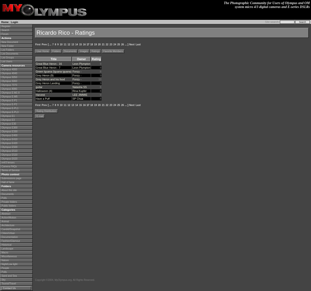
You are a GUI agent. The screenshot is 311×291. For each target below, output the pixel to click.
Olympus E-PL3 (9, 112)
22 (107, 44)
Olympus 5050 (9, 77)
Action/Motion (8, 217)
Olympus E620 (9, 158)
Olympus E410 (9, 139)
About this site (9, 190)
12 (69, 44)
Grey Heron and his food (50, 79)
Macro (4, 252)
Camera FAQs (9, 166)
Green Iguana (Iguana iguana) (53, 71)
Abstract (5, 213)
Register (5, 26)
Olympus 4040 (9, 73)
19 (95, 44)
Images (84, 51)
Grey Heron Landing (48, 83)
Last (138, 44)
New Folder (7, 46)
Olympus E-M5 (9, 96)
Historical (6, 244)
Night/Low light (9, 264)
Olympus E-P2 (9, 104)
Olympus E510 (9, 151)
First (38, 44)
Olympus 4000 (9, 69)
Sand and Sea (9, 276)
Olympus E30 (8, 123)
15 (80, 44)
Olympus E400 (9, 135)
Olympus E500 (9, 147)
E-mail (39, 116)
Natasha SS (79, 87)
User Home (42, 51)
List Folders (7, 49)
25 (118, 44)
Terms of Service (10, 170)
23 (111, 44)
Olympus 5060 (9, 81)
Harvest (40, 94)
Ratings (95, 51)
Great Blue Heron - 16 (49, 63)
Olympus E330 (9, 131)
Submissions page (11, 178)
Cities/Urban (8, 233)
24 (114, 44)
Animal (5, 221)
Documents (7, 194)
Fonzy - (76, 71)
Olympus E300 (9, 127)
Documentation (9, 237)
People (5, 268)
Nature (5, 260)
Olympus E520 (9, 155)
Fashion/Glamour (10, 241)
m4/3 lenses (8, 162)
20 (99, 44)
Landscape (7, 248)
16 (84, 44)
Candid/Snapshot (10, 229)
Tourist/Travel (8, 283)
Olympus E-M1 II (10, 92)
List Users (6, 61)
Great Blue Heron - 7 (48, 67)
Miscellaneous (9, 256)
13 (72, 44)
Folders (56, 51)
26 (122, 44)
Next (132, 44)
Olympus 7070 (9, 85)
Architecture (7, 225)
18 (91, 44)
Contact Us (9, 288)
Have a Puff (43, 98)
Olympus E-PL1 (9, 108)
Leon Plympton (81, 63)
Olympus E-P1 (9, 100)
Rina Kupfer (79, 90)
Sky (3, 279)
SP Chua (77, 98)
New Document (9, 42)
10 (61, 44)
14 (76, 44)
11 (65, 44)
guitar (39, 87)
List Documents (9, 53)
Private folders (9, 202)
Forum (5, 34)
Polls (4, 198)
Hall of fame (7, 182)
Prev (44, 44)
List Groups (7, 57)
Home (5, 22)
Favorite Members (113, 51)
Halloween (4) (44, 90)
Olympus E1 (8, 116)
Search (5, 30)
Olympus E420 (9, 143)
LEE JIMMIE (79, 94)
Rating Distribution (46, 111)
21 (103, 44)
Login (14, 22)
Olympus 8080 (9, 89)
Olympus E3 (8, 120)
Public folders (8, 205)
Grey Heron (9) (44, 75)
